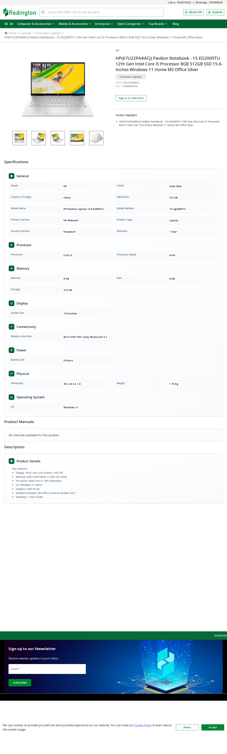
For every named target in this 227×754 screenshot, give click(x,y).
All (9, 24)
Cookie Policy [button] (143, 725)
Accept (213, 727)
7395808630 (216, 2)
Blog (175, 24)
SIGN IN (215, 12)
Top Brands (158, 24)
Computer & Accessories (36, 24)
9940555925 (184, 2)
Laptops (25, 33)
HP (117, 50)
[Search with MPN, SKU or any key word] (105, 12)
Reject (187, 727)
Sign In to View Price (131, 98)
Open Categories (130, 24)
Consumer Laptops (48, 33)
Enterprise (104, 24)
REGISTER (194, 12)
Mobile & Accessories (74, 24)
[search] (43, 12)
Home (10, 33)
